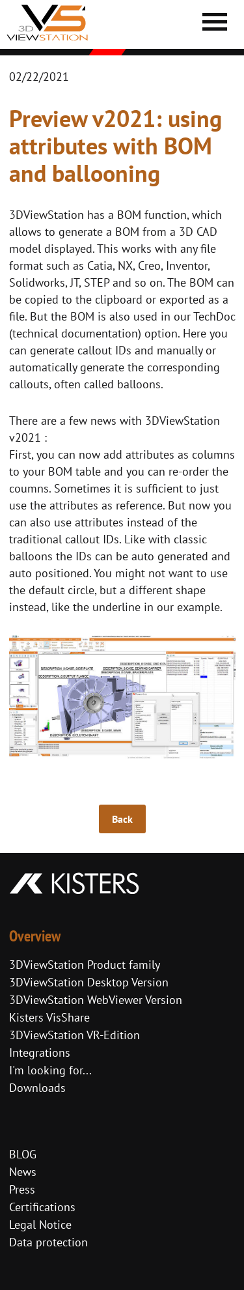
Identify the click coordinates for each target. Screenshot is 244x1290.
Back (122, 818)
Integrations (39, 1052)
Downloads (37, 1087)
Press (22, 1189)
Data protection (48, 1242)
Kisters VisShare (49, 1017)
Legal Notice (40, 1224)
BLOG (22, 1154)
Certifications (42, 1206)
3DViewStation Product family (84, 964)
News (22, 1171)
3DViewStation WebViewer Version (95, 999)
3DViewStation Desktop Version (89, 982)
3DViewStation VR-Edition (74, 1034)
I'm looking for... (50, 1070)
